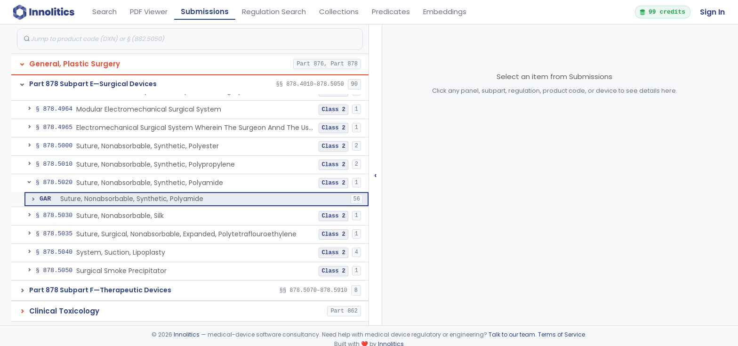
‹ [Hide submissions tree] (375, 175)
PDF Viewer (149, 11)
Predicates (391, 11)
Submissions (205, 11)
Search (104, 11)
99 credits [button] (662, 12)
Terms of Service (561, 334)
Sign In (712, 12)
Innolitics (187, 334)
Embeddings (444, 11)
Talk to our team (512, 334)
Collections (339, 11)
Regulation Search (274, 11)
